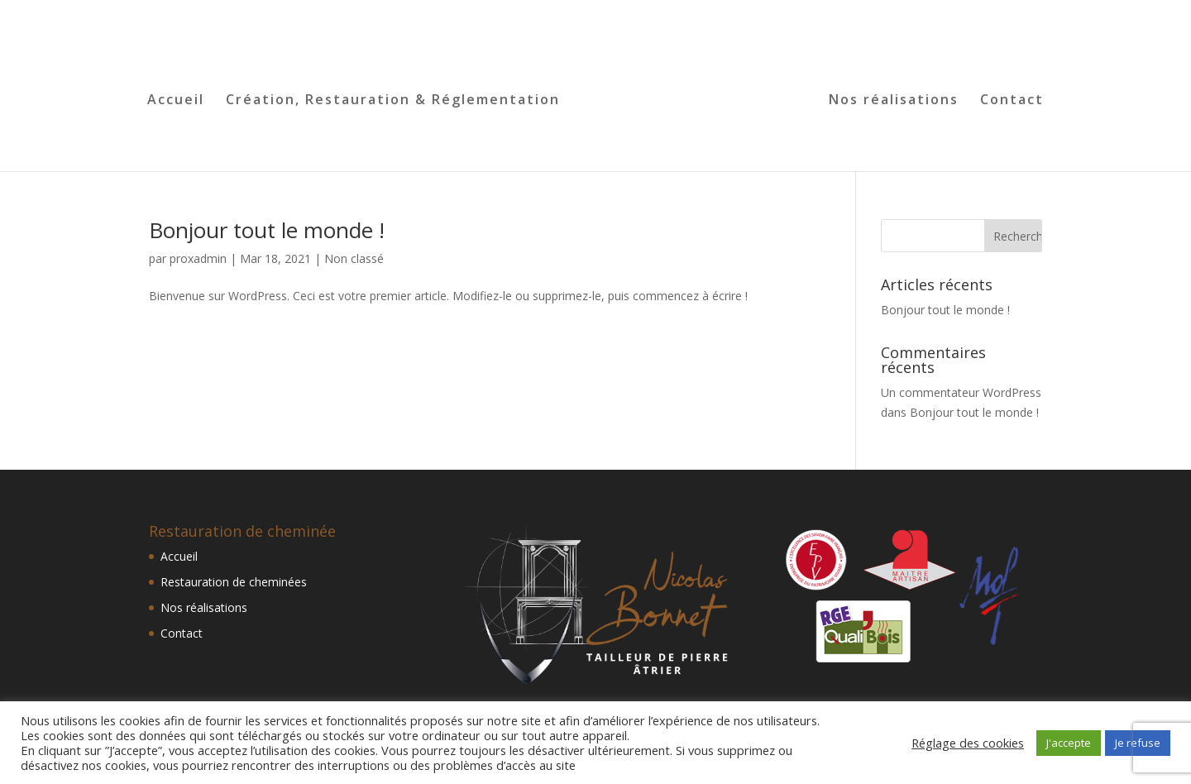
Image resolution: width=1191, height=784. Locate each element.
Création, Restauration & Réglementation (393, 100)
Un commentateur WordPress (961, 392)
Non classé (354, 258)
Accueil (175, 100)
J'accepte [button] (1068, 742)
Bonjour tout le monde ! (267, 230)
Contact (1012, 100)
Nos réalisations (894, 100)
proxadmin (198, 258)
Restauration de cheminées (233, 582)
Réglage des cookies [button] (967, 742)
